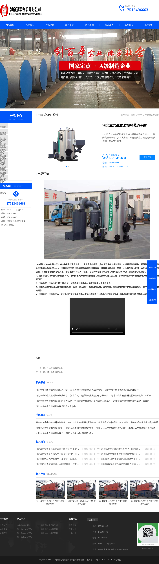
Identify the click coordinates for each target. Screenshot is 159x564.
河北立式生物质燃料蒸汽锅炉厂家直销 (131, 401)
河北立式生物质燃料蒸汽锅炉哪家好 (122, 390)
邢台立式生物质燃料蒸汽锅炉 (49, 428)
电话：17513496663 (100, 532)
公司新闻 (72, 525)
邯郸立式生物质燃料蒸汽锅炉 (144, 422)
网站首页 (10, 25)
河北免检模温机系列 (15, 198)
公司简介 (3, 525)
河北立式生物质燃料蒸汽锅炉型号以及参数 (56, 406)
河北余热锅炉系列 (14, 182)
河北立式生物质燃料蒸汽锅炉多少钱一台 (89, 396)
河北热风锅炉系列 (14, 174)
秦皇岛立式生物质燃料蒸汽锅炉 (113, 422)
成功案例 (89, 25)
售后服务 (109, 25)
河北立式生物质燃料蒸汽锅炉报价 (86, 390)
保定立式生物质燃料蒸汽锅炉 (80, 428)
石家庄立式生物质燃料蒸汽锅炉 (50, 422)
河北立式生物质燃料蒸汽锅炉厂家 (52, 390)
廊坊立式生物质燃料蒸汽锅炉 (80, 433)
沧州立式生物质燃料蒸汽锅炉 (49, 433)
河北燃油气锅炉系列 (15, 167)
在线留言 (129, 25)
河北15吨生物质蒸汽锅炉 (53, 372)
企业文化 (3, 529)
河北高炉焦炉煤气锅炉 (16, 135)
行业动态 (72, 529)
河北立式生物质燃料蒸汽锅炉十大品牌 (54, 401)
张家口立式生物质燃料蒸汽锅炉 (111, 428)
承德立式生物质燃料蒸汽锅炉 (142, 428)
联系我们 (149, 25)
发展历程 (3, 533)
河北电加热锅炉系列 (15, 190)
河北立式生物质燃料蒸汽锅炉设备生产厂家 (131, 396)
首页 (133, 115)
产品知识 (72, 533)
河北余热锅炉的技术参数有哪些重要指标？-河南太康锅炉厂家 (119, 454)
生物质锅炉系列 (13, 128)
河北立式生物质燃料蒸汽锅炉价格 (52, 396)
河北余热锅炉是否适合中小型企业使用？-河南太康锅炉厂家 (57, 454)
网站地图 (117, 560)
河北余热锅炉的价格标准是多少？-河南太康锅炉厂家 (119, 449)
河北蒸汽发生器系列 (15, 151)
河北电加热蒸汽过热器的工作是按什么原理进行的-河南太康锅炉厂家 (57, 459)
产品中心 (49, 25)
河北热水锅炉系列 (14, 143)
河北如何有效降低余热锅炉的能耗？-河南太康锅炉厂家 (119, 464)
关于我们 (30, 25)
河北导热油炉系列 (14, 159)
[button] (66, 166)
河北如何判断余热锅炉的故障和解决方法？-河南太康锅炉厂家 (119, 459)
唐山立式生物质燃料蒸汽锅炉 (82, 422)
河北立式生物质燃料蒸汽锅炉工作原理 (92, 401)
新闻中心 (69, 25)
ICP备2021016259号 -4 (103, 560)
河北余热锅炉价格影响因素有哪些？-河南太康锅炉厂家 (57, 449)
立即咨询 (147, 157)
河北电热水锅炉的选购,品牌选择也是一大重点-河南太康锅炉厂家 (57, 464)
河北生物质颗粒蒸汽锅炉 (53, 368)
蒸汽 (58, 265)
